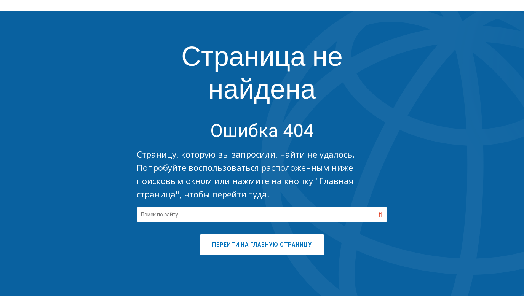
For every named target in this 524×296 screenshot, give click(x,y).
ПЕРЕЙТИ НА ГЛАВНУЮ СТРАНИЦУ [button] (262, 245)
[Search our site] (262, 214)
